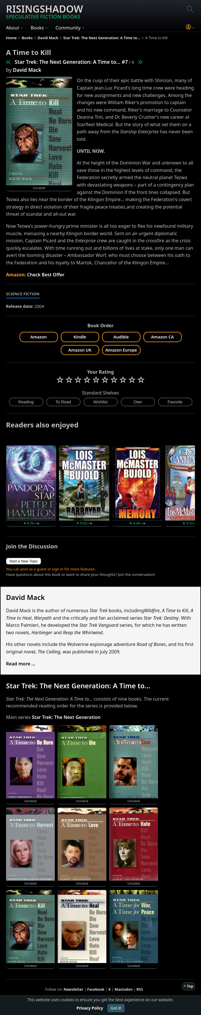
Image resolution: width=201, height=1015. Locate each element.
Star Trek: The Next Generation (66, 717)
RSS (139, 989)
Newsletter (73, 989)
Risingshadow (44, 11)
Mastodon (124, 989)
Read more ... (20, 664)
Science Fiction (23, 293)
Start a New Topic (23, 561)
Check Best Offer (46, 274)
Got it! (116, 1008)
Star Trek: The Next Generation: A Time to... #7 (71, 61)
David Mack (27, 69)
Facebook (95, 989)
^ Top (188, 986)
